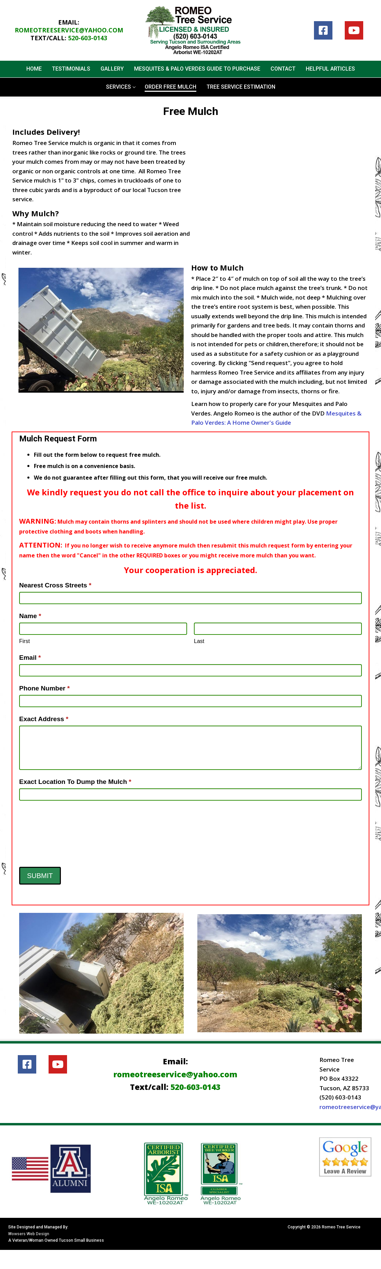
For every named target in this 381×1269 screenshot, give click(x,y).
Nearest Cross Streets (55, 585)
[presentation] (47, 832)
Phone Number (44, 688)
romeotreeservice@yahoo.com (69, 30)
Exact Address (43, 719)
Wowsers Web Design (28, 1233)
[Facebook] (323, 30)
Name (30, 615)
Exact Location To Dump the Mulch (75, 781)
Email (30, 657)
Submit (40, 875)
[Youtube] (354, 30)
